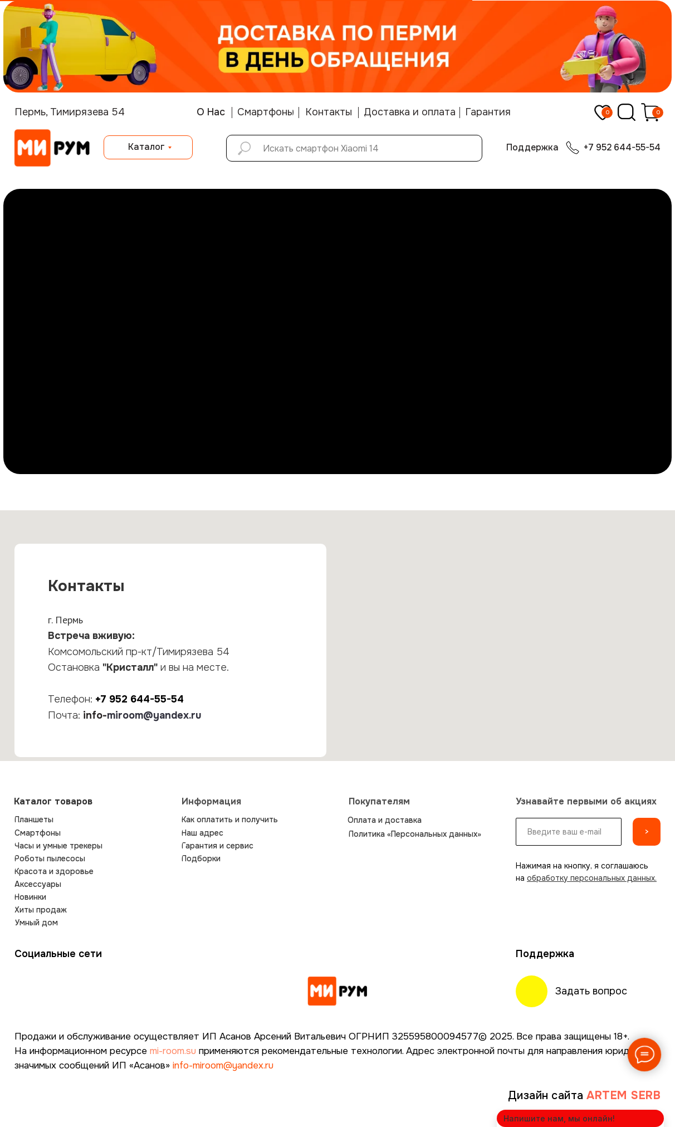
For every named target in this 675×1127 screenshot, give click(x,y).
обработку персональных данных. (592, 878)
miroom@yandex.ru (154, 715)
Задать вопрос (591, 991)
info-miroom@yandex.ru (223, 1065)
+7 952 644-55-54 (139, 699)
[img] (337, 991)
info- (95, 715)
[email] (569, 832)
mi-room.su (173, 1051)
